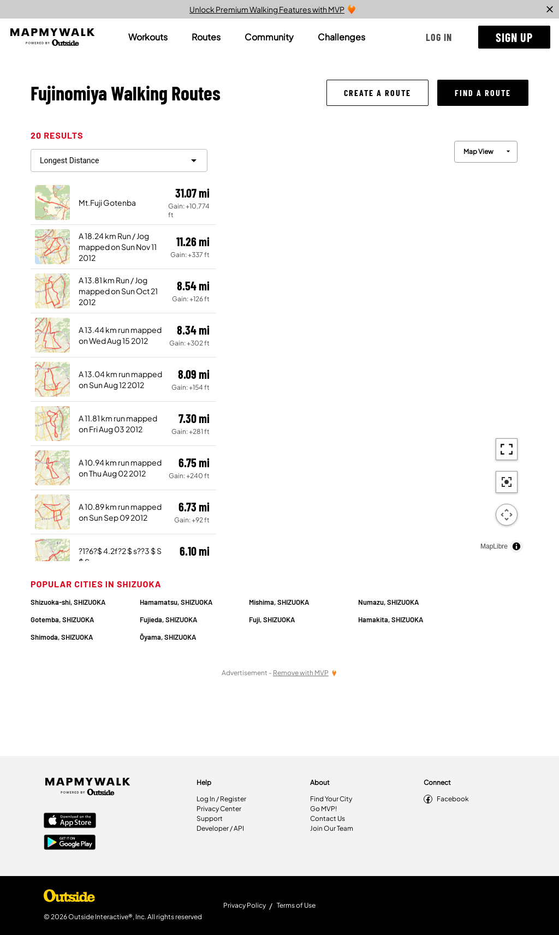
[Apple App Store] (70, 821)
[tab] (148, 37)
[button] (438, 37)
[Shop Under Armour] (69, 898)
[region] (372, 344)
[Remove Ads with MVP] (305, 673)
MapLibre (494, 546)
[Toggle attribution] (516, 546)
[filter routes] (119, 160)
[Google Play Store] (70, 843)
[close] (550, 9)
